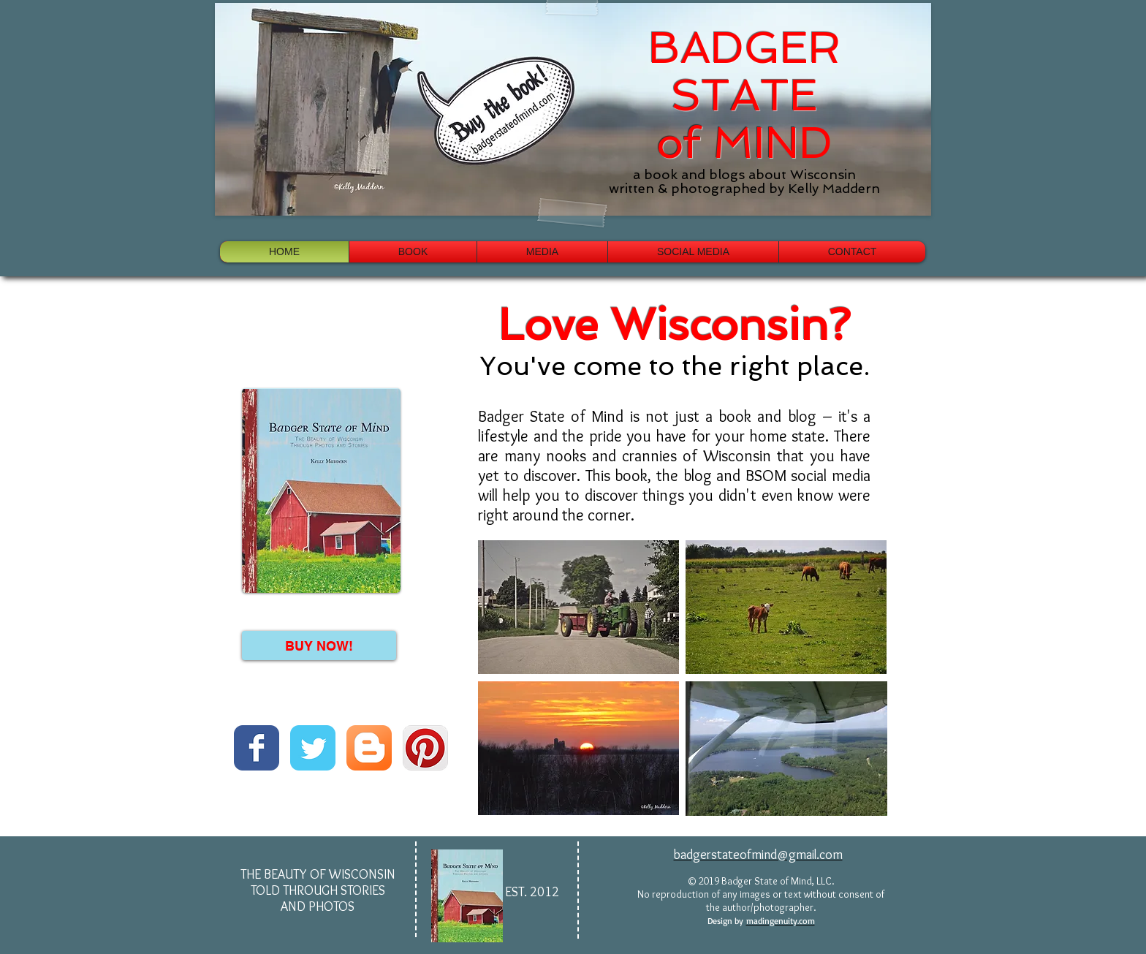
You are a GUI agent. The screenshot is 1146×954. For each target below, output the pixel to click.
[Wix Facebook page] (256, 748)
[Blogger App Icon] (369, 748)
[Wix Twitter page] (312, 748)
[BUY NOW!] (319, 645)
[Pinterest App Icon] (425, 748)
